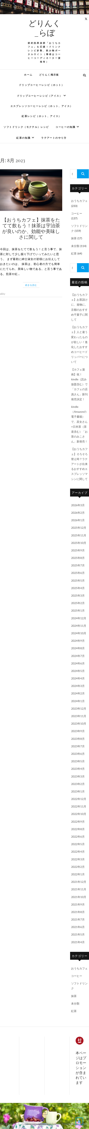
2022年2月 (78, 866)
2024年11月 (78, 625)
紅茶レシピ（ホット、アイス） (41, 116)
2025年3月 (78, 595)
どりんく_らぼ (44, 27)
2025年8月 (78, 557)
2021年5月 (78, 934)
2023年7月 (78, 746)
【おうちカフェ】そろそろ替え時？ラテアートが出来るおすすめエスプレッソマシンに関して (79, 463)
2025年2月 (78, 603)
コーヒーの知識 (65, 126)
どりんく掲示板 (49, 74)
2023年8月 (78, 738)
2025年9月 (78, 550)
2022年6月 (78, 836)
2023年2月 (78, 784)
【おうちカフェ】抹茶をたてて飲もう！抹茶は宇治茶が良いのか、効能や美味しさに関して (31, 228)
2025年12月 (78, 527)
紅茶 (74, 253)
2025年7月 (78, 565)
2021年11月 (78, 889)
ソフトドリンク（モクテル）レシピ (26, 126)
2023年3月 (78, 776)
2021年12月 (78, 881)
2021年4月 (78, 942)
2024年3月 (78, 686)
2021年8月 (78, 912)
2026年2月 (78, 512)
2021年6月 (78, 927)
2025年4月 (78, 588)
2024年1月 (78, 701)
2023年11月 (78, 716)
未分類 (75, 246)
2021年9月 (78, 904)
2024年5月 (78, 671)
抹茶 (74, 238)
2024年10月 (78, 633)
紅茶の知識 (23, 137)
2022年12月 (78, 799)
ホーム (28, 74)
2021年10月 (78, 897)
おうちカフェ (79, 200)
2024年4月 (78, 678)
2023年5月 (78, 761)
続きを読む (31, 285)
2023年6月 (78, 753)
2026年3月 (78, 505)
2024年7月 (78, 656)
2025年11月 (78, 535)
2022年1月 (78, 874)
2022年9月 (78, 821)
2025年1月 (78, 610)
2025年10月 (78, 542)
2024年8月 (78, 648)
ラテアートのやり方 (54, 137)
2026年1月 (78, 520)
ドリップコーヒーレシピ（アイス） (39, 95)
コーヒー (76, 213)
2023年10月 (78, 723)
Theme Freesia (52, 1123)
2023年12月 (78, 708)
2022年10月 (78, 814)
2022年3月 (78, 859)
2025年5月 (78, 580)
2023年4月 (78, 768)
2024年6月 (78, 663)
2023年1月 (78, 791)
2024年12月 (78, 618)
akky (2, 293)
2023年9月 (78, 731)
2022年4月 (78, 851)
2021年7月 (78, 919)
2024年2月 (78, 693)
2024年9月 (78, 640)
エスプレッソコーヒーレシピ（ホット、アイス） (41, 106)
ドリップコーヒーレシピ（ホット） (41, 84)
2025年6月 (78, 572)
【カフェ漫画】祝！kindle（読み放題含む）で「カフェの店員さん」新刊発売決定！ (79, 384)
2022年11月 (78, 806)
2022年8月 (78, 829)
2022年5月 (78, 844)
